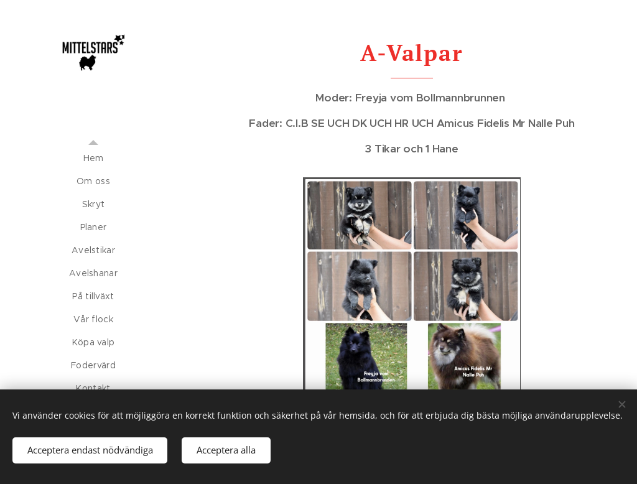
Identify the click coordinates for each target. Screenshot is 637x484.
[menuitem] (93, 158)
